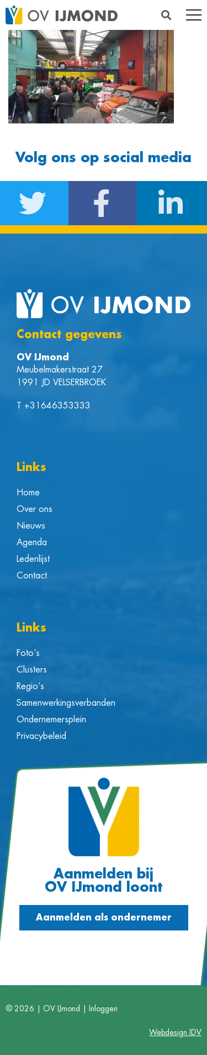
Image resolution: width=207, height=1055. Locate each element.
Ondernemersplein (51, 719)
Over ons (34, 509)
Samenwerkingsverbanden (66, 703)
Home (28, 492)
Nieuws (31, 525)
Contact (32, 575)
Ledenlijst (33, 559)
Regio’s (30, 686)
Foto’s (28, 653)
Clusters (32, 669)
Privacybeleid (41, 736)
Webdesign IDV (175, 1032)
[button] (166, 15)
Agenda (32, 542)
